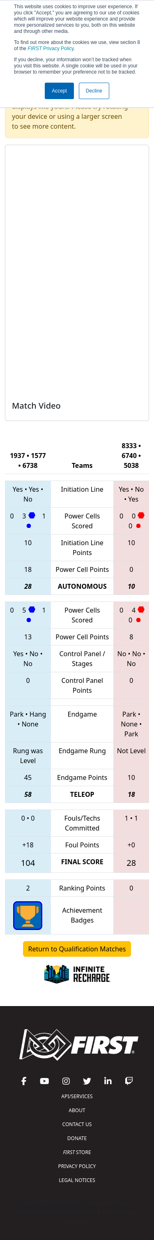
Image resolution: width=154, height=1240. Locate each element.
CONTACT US (77, 1124)
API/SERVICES (76, 1096)
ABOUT (77, 1110)
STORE (77, 1152)
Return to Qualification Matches (77, 948)
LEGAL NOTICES (77, 1180)
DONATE (77, 1138)
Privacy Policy (51, 48)
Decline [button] (94, 91)
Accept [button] (59, 91)
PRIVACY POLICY (77, 1166)
